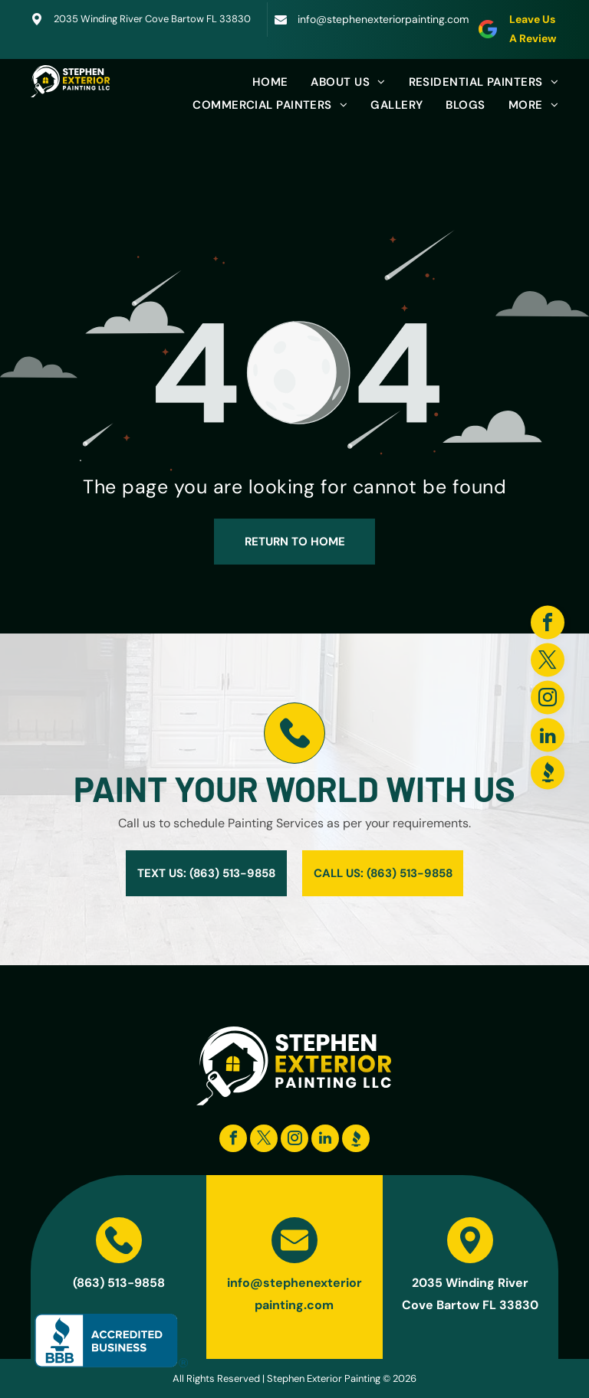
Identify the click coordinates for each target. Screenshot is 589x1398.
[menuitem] (258, 81)
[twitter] (547, 661)
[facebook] (547, 624)
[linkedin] (547, 736)
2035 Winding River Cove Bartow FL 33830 (152, 18)
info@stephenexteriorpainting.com (383, 19)
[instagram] (547, 699)
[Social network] (547, 774)
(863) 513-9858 (119, 1283)
